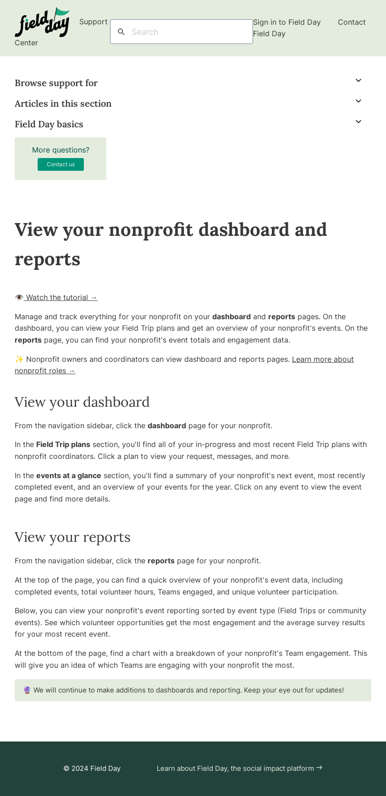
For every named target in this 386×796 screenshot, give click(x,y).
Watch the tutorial (61, 297)
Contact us (61, 164)
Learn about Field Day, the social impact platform (240, 768)
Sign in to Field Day (288, 22)
